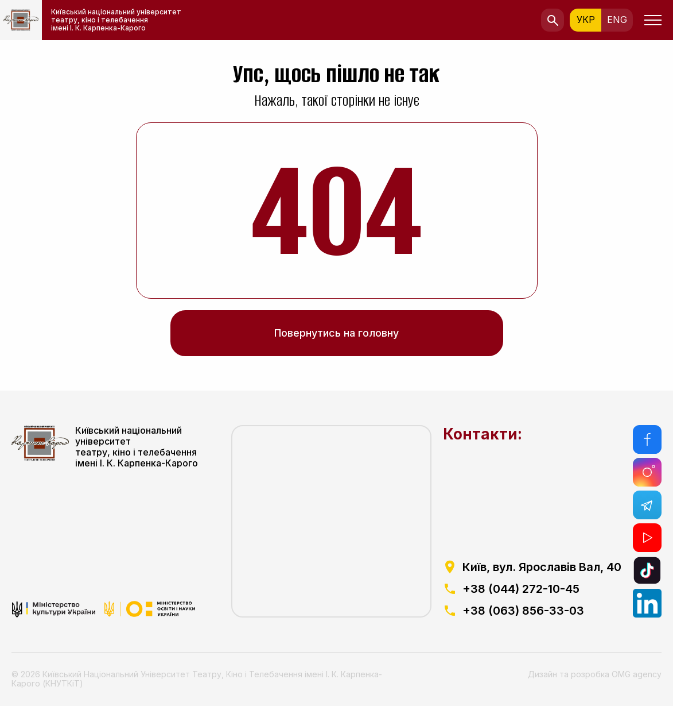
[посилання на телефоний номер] (532, 589)
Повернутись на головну (336, 333)
